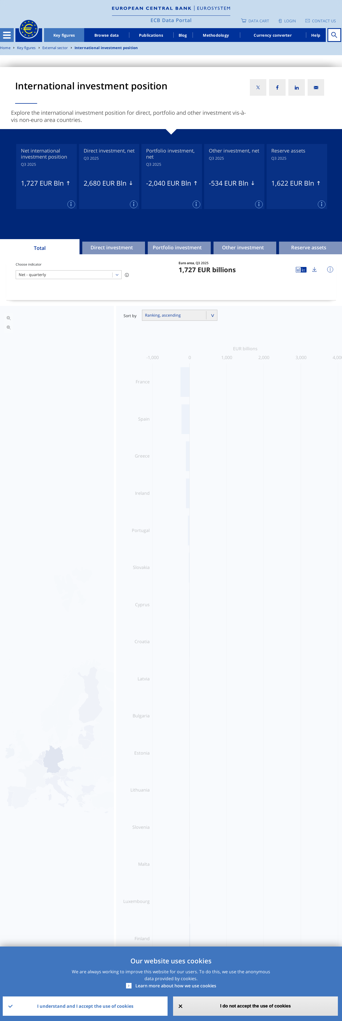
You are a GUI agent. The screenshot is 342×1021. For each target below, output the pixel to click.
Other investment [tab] (243, 247)
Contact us (324, 20)
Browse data (106, 35)
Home (5, 48)
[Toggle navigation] (7, 35)
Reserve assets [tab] (308, 247)
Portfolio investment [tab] (177, 247)
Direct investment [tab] (112, 247)
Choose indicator (29, 264)
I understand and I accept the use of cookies (85, 1006)
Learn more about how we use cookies (175, 986)
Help (315, 35)
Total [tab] (40, 248)
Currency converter (273, 35)
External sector (55, 48)
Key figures (64, 35)
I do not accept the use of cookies (255, 1006)
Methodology (216, 35)
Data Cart (258, 20)
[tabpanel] (46, 176)
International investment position (106, 48)
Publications (151, 35)
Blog (183, 35)
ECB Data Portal (171, 20)
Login (290, 20)
